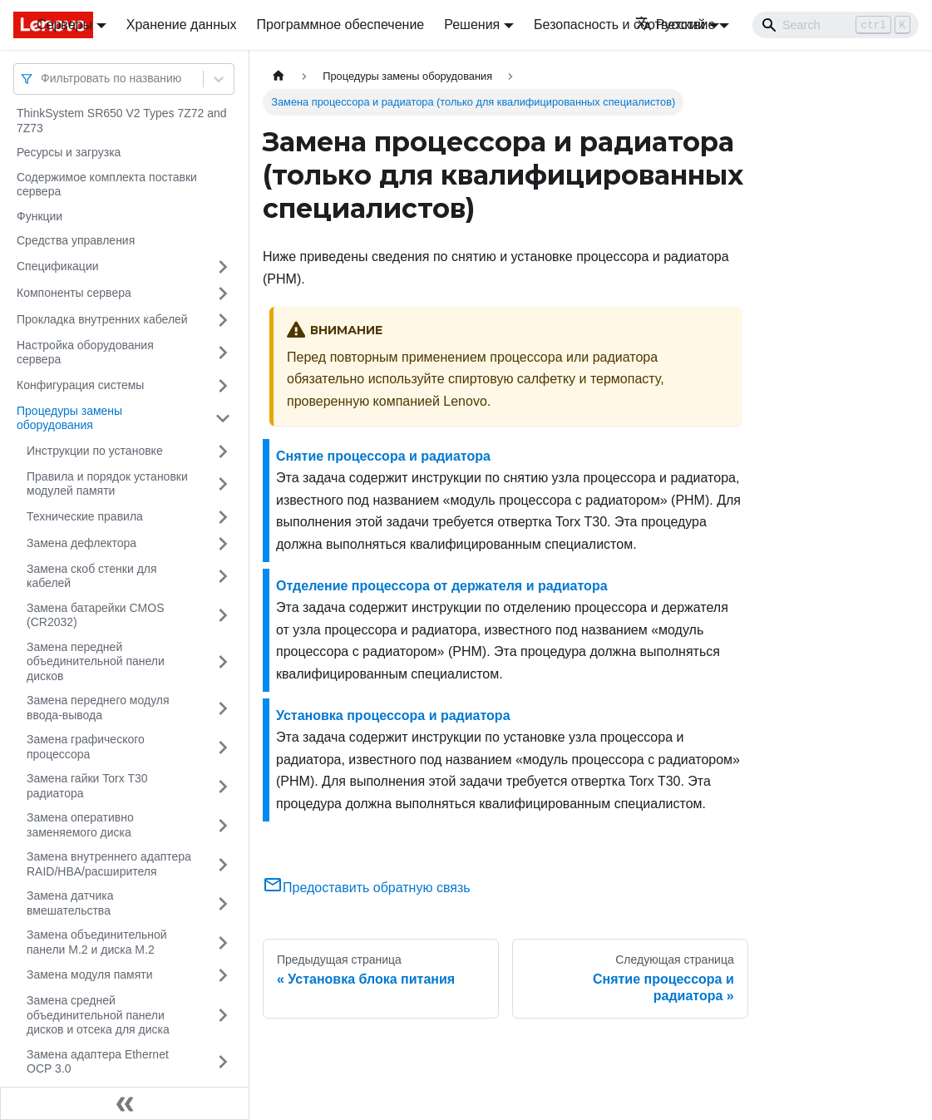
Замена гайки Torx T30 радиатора (87, 786)
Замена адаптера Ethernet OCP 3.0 (98, 1062)
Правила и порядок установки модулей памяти (107, 484)
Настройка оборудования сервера (85, 352)
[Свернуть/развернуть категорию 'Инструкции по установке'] (223, 451)
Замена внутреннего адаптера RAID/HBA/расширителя (109, 864)
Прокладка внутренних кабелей (102, 319)
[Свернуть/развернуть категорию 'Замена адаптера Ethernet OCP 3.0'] (223, 1062)
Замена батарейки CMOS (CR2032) (96, 615)
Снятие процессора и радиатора (383, 456)
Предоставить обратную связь (367, 888)
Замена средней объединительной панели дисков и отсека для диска (98, 1015)
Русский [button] (670, 24)
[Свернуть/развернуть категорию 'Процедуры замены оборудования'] (223, 418)
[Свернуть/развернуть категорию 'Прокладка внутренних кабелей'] (223, 320)
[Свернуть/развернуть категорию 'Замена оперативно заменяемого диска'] (223, 825)
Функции (39, 216)
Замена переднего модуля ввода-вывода (98, 707)
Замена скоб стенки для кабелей (92, 576)
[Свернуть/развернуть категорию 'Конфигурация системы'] (223, 386)
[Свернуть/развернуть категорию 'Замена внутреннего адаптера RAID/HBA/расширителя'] (223, 864)
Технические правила (85, 516)
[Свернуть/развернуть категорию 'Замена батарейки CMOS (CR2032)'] (223, 615)
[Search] (835, 25)
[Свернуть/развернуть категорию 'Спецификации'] (223, 267)
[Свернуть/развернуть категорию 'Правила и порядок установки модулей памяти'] (223, 484)
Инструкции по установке (95, 450)
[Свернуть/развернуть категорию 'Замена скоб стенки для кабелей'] (223, 576)
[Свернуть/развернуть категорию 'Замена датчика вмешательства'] (223, 903)
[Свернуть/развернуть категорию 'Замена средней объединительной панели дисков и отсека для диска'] (223, 1016)
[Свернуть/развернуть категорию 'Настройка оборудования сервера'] (223, 353)
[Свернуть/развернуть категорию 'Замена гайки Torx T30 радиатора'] (223, 786)
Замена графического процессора (86, 747)
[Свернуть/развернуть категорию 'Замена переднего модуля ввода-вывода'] (223, 708)
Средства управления (76, 240)
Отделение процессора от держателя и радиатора (442, 586)
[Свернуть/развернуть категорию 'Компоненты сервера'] (223, 293)
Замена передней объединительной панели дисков (96, 661)
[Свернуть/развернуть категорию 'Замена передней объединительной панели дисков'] (223, 662)
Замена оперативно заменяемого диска (80, 825)
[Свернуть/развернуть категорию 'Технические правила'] (223, 517)
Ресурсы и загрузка (69, 152)
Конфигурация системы (80, 385)
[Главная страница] (278, 76)
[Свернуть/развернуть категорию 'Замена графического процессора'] (223, 747)
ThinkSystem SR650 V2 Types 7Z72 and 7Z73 (122, 120)
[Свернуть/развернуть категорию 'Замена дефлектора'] (223, 543)
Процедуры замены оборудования (69, 418)
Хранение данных (181, 24)
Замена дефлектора (81, 543)
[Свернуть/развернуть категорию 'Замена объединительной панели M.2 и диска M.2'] (223, 942)
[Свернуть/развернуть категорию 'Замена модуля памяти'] (223, 975)
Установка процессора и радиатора (393, 715)
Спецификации (58, 266)
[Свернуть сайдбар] (124, 1103)
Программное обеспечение (341, 24)
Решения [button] (472, 24)
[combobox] (42, 78)
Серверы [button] (64, 24)
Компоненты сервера (74, 292)
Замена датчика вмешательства (70, 903)
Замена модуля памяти (89, 974)
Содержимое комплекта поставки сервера (107, 184)
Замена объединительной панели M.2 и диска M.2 (97, 942)
